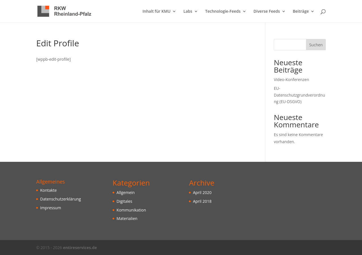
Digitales (124, 201)
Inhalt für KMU (157, 11)
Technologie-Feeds (223, 11)
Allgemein (126, 192)
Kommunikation (131, 210)
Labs (188, 11)
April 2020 (202, 192)
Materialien (127, 218)
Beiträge (301, 11)
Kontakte (48, 190)
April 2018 (202, 201)
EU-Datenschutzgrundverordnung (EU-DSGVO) (299, 95)
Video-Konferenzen (291, 79)
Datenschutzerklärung (60, 199)
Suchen (316, 44)
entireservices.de (80, 247)
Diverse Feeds (266, 11)
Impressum (50, 207)
